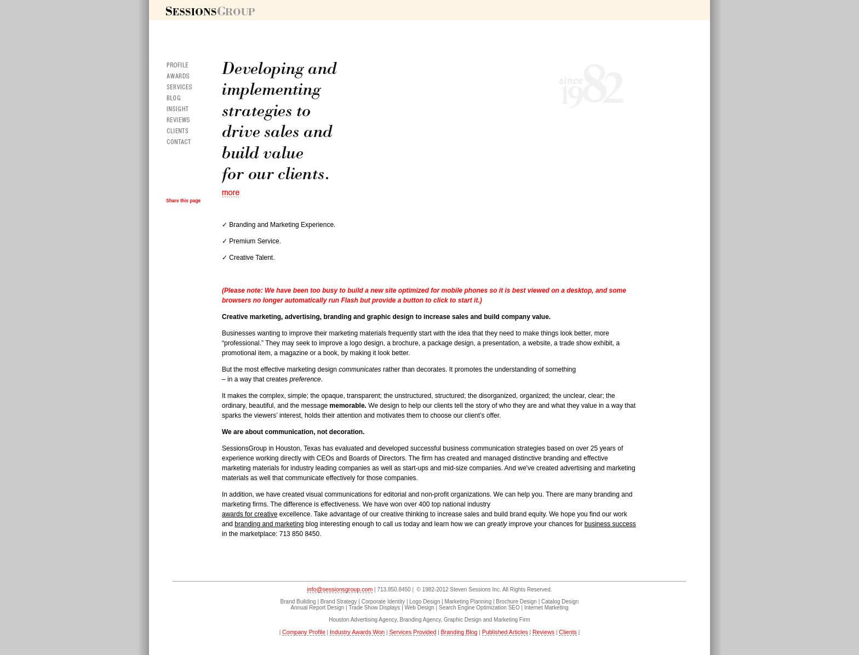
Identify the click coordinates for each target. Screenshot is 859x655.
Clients (568, 632)
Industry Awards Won (357, 632)
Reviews (543, 632)
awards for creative (249, 514)
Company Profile (303, 632)
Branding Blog (459, 632)
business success (610, 524)
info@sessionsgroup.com (340, 589)
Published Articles (505, 632)
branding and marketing (268, 524)
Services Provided (412, 632)
